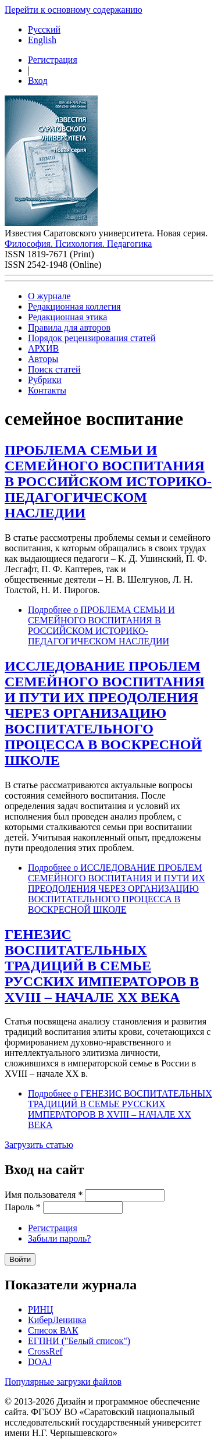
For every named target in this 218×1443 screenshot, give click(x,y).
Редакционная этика (67, 317)
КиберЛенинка (57, 1320)
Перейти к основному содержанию (73, 10)
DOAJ (40, 1362)
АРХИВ (43, 348)
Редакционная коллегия (74, 306)
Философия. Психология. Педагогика (78, 244)
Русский (44, 29)
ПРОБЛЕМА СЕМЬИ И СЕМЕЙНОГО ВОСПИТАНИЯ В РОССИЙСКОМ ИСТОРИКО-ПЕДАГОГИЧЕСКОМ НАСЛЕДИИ (108, 481)
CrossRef (45, 1351)
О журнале (49, 296)
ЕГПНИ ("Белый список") (79, 1341)
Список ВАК (53, 1330)
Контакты (47, 390)
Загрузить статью (39, 1145)
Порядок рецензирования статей (92, 338)
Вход (38, 81)
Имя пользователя (44, 1195)
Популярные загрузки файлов (63, 1382)
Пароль (23, 1207)
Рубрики (45, 380)
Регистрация (52, 60)
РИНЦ (40, 1309)
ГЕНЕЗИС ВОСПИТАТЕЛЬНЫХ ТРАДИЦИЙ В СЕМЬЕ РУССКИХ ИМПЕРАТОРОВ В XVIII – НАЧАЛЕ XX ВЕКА (102, 966)
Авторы (43, 359)
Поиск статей (54, 369)
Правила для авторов (69, 327)
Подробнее (101, 625)
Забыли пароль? (59, 1238)
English (42, 40)
